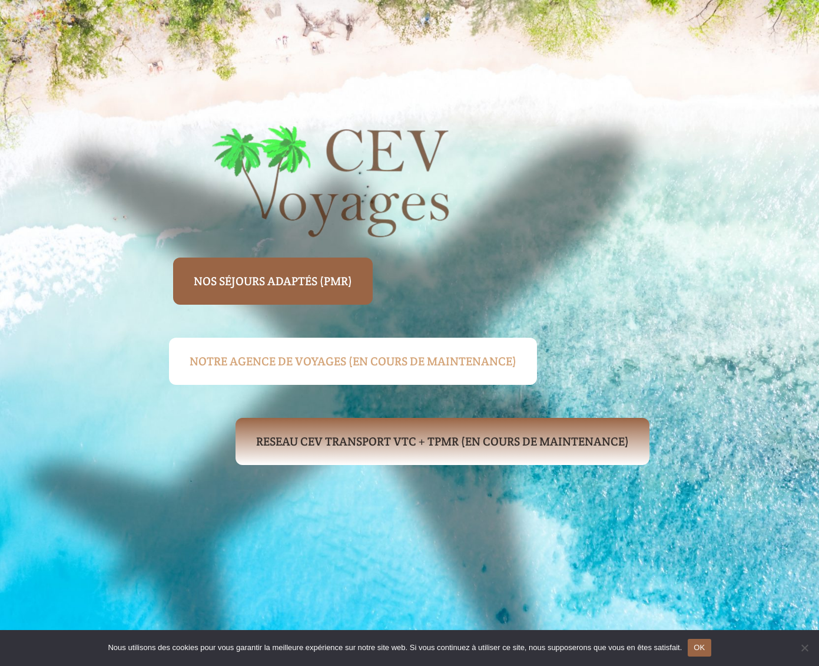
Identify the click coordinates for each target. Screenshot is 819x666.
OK (699, 647)
